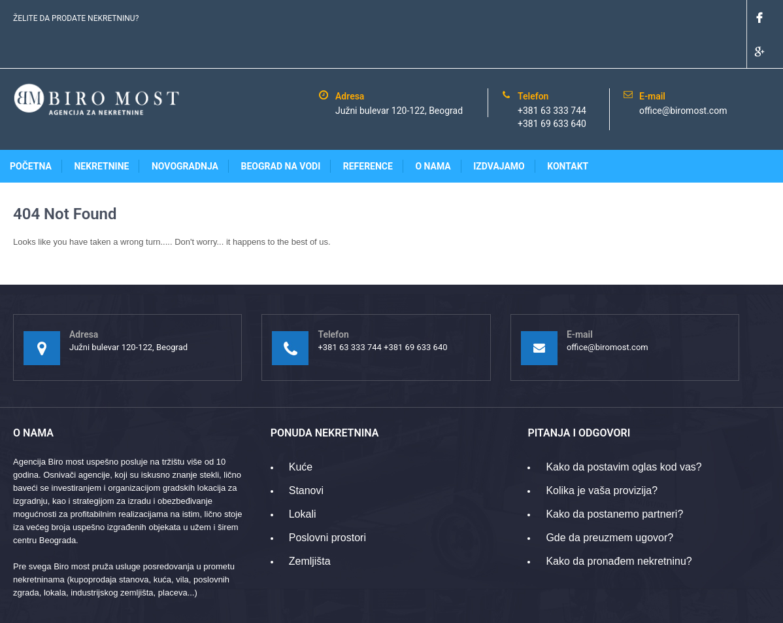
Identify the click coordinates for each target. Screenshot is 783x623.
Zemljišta (310, 527)
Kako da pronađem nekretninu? (618, 527)
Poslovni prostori (327, 503)
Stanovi (306, 456)
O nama (432, 132)
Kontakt (567, 132)
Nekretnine (101, 132)
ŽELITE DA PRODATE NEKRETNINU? (76, 18)
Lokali (302, 480)
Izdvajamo (499, 132)
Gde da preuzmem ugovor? (609, 503)
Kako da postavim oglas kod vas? (623, 432)
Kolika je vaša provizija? (602, 456)
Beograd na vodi (281, 132)
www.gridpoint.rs (739, 606)
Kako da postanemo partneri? (614, 480)
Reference (368, 132)
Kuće (300, 432)
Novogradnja (185, 132)
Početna (31, 132)
